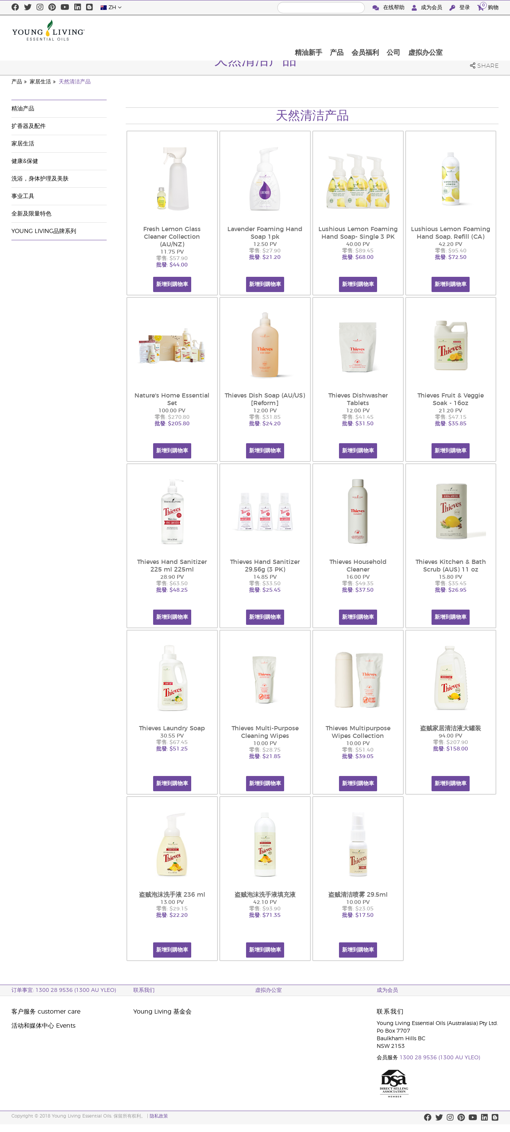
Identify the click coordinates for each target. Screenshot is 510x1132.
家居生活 (40, 82)
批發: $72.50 (451, 257)
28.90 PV (172, 577)
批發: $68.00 (358, 257)
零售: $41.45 (358, 417)
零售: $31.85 (265, 417)
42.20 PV (450, 244)
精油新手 (358, 30)
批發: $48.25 (172, 590)
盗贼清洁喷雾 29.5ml (358, 895)
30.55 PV (172, 736)
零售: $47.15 (451, 417)
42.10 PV (265, 902)
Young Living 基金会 (162, 1012)
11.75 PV (172, 252)
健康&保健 (24, 161)
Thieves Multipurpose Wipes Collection (358, 732)
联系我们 (144, 990)
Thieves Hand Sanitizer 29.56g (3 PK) (265, 566)
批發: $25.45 (265, 590)
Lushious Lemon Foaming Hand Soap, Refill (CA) (450, 233)
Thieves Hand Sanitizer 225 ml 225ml (172, 566)
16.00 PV (358, 577)
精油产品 (22, 109)
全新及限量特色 (31, 214)
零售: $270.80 (172, 417)
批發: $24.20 (265, 423)
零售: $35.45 (451, 583)
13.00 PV (172, 902)
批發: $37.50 (358, 590)
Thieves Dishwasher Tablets (358, 399)
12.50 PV (265, 244)
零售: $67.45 (172, 742)
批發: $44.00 (172, 265)
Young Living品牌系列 (43, 231)
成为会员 (428, 8)
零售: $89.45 (358, 251)
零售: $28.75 (265, 750)
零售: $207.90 (450, 742)
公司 (445, 30)
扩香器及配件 (28, 126)
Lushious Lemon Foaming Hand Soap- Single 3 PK (358, 233)
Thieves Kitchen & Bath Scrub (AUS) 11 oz (451, 566)
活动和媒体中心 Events (43, 1026)
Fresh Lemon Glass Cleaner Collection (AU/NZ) (172, 236)
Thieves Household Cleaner (358, 566)
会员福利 (416, 30)
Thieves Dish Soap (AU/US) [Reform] (265, 399)
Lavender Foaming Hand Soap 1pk (264, 233)
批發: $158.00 (450, 749)
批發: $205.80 (172, 423)
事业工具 (22, 196)
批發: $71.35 (265, 915)
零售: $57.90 (172, 258)
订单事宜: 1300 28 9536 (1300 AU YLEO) (63, 990)
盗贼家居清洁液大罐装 (450, 728)
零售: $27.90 (265, 251)
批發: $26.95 (451, 590)
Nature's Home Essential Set (171, 399)
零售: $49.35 (358, 583)
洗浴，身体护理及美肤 (40, 179)
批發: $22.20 (172, 915)
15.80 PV (450, 577)
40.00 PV (358, 244)
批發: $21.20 (265, 257)
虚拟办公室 (477, 30)
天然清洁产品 (75, 82)
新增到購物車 (172, 284)
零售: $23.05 (358, 909)
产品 (387, 30)
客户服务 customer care (45, 1012)
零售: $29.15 (172, 909)
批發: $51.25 (172, 749)
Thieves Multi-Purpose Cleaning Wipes (265, 732)
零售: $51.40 (358, 750)
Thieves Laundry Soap (172, 728)
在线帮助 (389, 8)
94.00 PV (450, 736)
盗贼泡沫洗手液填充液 (265, 895)
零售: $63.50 (172, 583)
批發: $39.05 (358, 756)
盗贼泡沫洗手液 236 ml (172, 895)
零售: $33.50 (265, 583)
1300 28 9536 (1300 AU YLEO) (440, 1057)
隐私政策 (159, 1116)
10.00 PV (265, 743)
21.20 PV (450, 411)
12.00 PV (265, 411)
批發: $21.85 (265, 756)
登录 (460, 8)
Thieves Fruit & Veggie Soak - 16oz (450, 399)
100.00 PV (171, 411)
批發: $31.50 (358, 423)
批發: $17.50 (358, 915)
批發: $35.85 (451, 423)
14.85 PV (265, 577)
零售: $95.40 (451, 251)
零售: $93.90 (265, 909)
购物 (488, 6)
